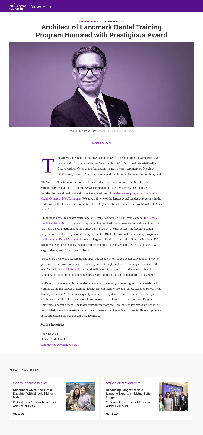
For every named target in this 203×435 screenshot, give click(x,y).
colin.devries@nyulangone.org (58, 344)
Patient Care (20, 383)
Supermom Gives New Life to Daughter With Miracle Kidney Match (33, 393)
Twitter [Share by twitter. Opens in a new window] (95, 143)
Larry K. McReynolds (68, 269)
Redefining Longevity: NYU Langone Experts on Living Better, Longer (129, 393)
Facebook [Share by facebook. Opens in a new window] (105, 143)
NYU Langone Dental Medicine (59, 239)
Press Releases (88, 21)
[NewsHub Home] (41, 6)
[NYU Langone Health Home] (17, 7)
